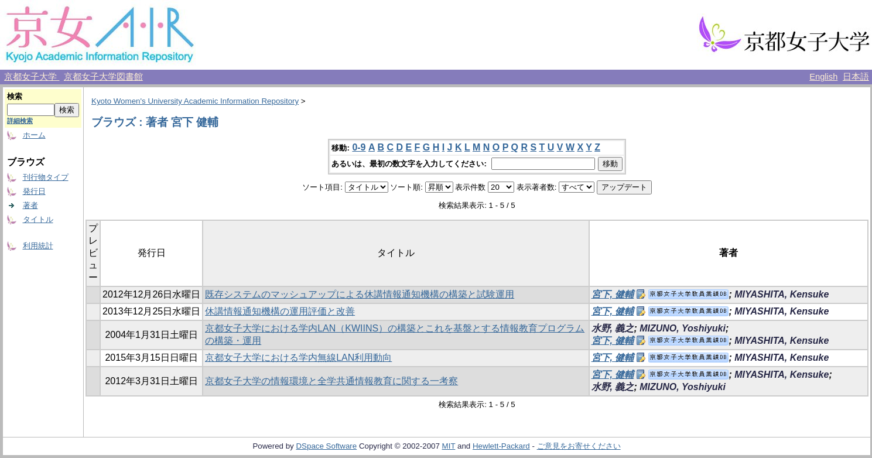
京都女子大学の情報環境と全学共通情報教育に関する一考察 (331, 381)
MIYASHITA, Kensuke (781, 294)
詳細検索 (20, 120)
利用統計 (38, 245)
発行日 (34, 191)
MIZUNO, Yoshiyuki (683, 328)
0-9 (358, 147)
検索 (14, 96)
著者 (30, 205)
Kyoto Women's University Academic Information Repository (195, 101)
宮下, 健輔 (612, 294)
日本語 (856, 76)
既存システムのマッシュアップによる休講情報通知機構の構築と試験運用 (359, 294)
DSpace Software (326, 446)
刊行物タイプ (46, 177)
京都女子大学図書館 (103, 76)
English (823, 76)
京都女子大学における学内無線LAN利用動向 (298, 358)
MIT (449, 446)
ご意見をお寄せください (579, 446)
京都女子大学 (31, 76)
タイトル (38, 219)
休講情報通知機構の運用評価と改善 (280, 311)
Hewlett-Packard (501, 446)
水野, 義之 (612, 328)
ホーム (34, 135)
